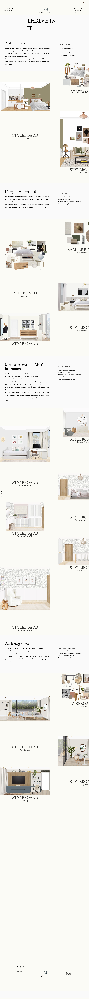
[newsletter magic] (1, 491)
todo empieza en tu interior (44, 12)
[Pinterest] (1, 496)
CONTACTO (68, 974)
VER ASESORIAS (68, 973)
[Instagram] (1, 493)
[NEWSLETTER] (68, 966)
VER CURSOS (69, 972)
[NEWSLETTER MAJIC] (17, 967)
